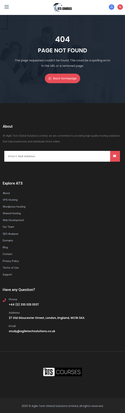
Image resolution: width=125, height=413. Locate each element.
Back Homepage (62, 78)
